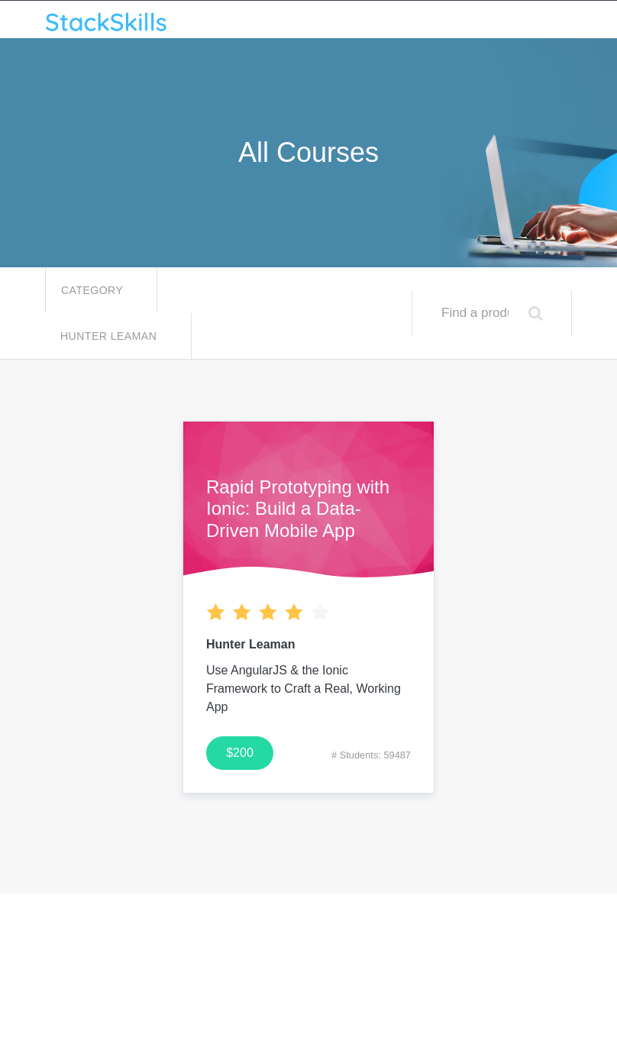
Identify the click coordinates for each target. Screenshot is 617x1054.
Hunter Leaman (110, 336)
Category (93, 290)
